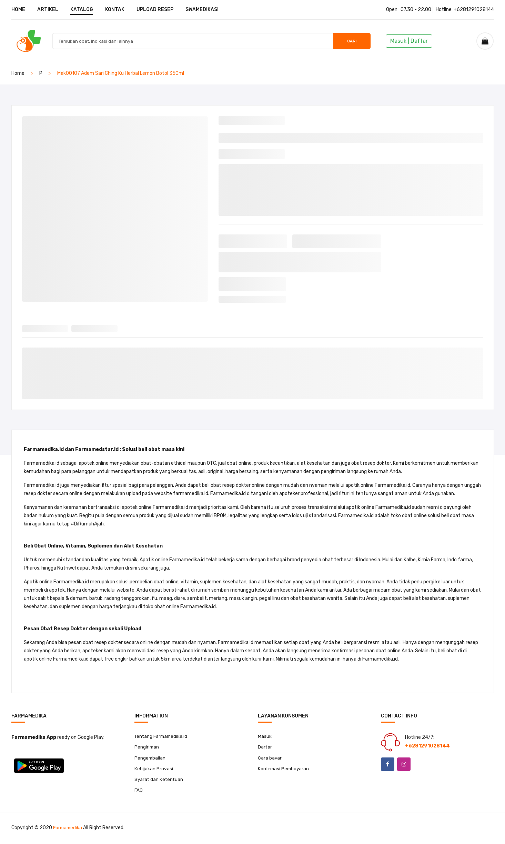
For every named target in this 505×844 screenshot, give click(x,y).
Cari (348, 41)
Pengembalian (150, 758)
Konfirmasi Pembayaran (284, 769)
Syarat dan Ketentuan (159, 780)
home (17, 73)
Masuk (265, 736)
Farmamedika (68, 829)
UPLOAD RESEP (155, 9)
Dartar (265, 747)
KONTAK (114, 9)
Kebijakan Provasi (153, 769)
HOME (18, 9)
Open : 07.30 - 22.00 (408, 9)
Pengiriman (147, 747)
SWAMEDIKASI (202, 9)
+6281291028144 (474, 9)
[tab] (45, 327)
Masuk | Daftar (409, 41)
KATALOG (81, 9)
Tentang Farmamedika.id (162, 736)
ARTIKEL (47, 9)
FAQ (138, 791)
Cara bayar (270, 758)
